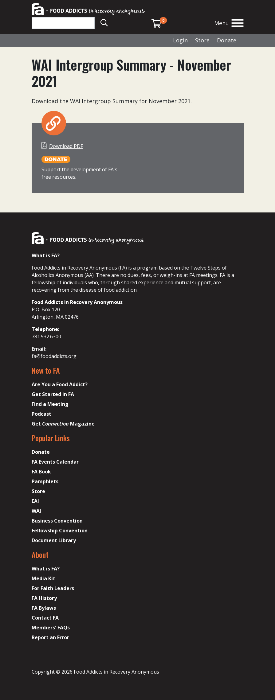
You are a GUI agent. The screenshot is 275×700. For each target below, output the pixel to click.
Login (180, 40)
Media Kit (43, 578)
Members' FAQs (51, 627)
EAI (35, 501)
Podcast (41, 413)
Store (202, 40)
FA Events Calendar (55, 461)
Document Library (54, 540)
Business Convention (57, 520)
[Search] (63, 23)
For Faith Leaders (53, 588)
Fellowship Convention (60, 530)
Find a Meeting (50, 404)
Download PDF (66, 146)
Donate (226, 40)
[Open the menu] (237, 24)
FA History (44, 598)
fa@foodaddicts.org (54, 356)
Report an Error (50, 637)
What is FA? (46, 568)
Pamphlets (45, 481)
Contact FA (45, 617)
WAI (36, 511)
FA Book (41, 471)
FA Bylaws (44, 608)
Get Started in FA (53, 394)
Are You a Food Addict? (60, 384)
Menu (221, 23)
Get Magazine (63, 423)
